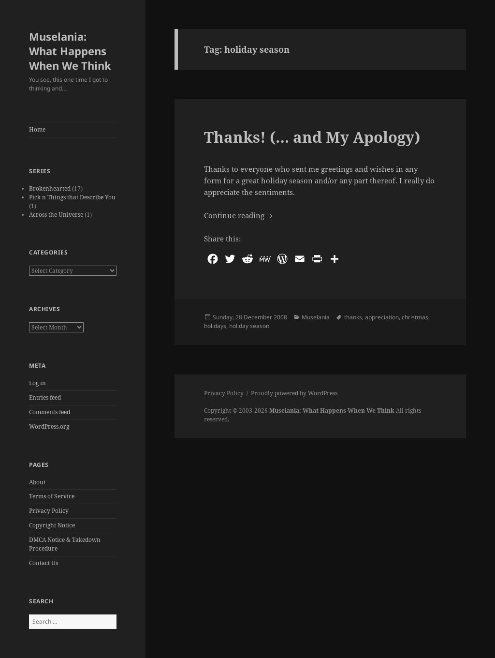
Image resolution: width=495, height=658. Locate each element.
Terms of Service (51, 496)
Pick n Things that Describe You (72, 197)
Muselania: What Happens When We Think (70, 51)
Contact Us (43, 563)
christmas (415, 317)
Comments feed (49, 412)
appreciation (382, 317)
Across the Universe (56, 214)
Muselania (316, 317)
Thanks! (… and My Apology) (312, 137)
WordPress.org (49, 426)
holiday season (249, 326)
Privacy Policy (49, 511)
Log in (37, 383)
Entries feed (45, 397)
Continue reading (239, 214)
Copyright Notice (52, 525)
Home (37, 129)
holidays (215, 326)
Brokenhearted (50, 188)
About (37, 482)
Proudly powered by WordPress (294, 393)
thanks (353, 317)
